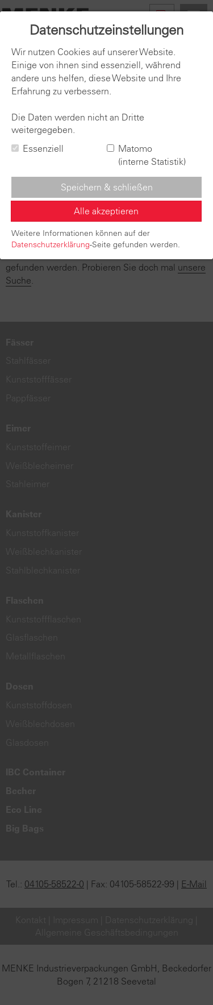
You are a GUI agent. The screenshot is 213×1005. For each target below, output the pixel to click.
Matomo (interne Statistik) (146, 155)
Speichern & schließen (107, 187)
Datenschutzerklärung (50, 244)
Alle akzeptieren (106, 211)
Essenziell (37, 148)
